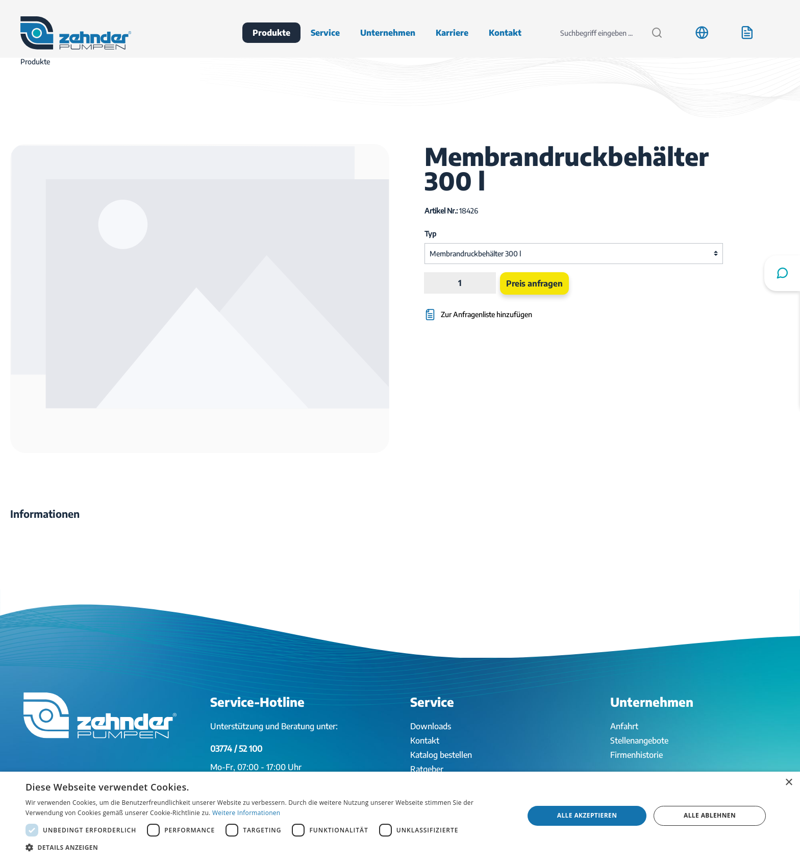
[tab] (45, 514)
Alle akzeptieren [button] (587, 815)
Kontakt (424, 740)
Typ (430, 233)
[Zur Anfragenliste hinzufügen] (523, 310)
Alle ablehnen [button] (710, 815)
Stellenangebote (639, 740)
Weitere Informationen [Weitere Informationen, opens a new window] (246, 812)
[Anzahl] (460, 283)
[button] (267, 847)
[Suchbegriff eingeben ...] (598, 33)
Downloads (430, 726)
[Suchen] (656, 33)
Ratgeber (426, 769)
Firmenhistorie (636, 755)
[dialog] (400, 816)
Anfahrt (624, 726)
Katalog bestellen (441, 755)
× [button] (788, 782)
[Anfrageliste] (747, 32)
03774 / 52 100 (236, 749)
